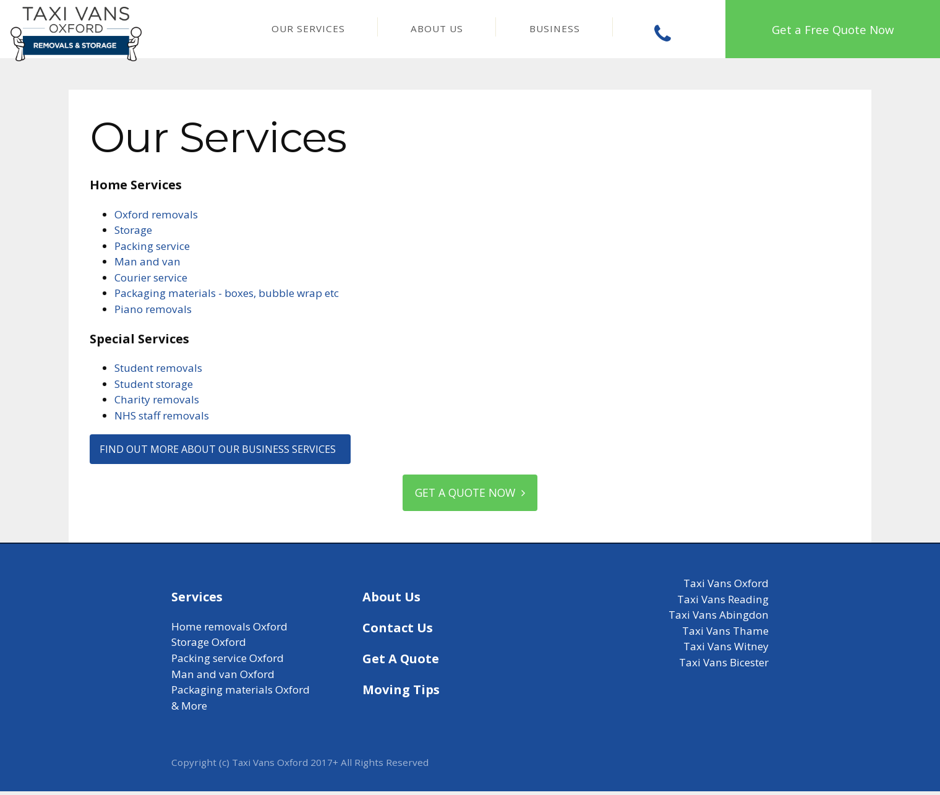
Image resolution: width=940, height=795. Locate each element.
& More (189, 709)
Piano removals (153, 309)
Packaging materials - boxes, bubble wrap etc (226, 293)
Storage (133, 230)
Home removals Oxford (229, 630)
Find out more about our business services (225, 449)
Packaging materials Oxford (240, 693)
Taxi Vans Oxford (726, 587)
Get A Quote (400, 662)
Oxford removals (156, 214)
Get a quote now (470, 495)
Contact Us (397, 631)
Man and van (147, 261)
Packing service (152, 246)
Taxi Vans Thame (725, 634)
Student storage (153, 384)
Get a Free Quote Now (833, 29)
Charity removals (156, 399)
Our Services (308, 28)
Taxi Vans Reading (723, 603)
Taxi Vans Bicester (724, 666)
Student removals (158, 368)
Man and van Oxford (223, 678)
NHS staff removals (161, 415)
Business (554, 28)
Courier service (150, 277)
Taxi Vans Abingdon (719, 618)
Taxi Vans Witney (726, 650)
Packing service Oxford (227, 662)
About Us (437, 28)
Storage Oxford (208, 645)
